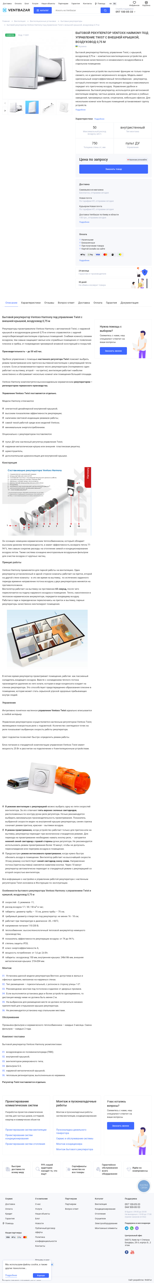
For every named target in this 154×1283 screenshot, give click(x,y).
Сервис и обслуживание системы (74, 1138)
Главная (6, 21)
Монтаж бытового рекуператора (74, 1149)
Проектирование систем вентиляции (25, 1129)
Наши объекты (48, 3)
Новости (39, 1223)
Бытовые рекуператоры (71, 21)
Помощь (100, 3)
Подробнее (84, 222)
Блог (27, 3)
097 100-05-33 (124, 11)
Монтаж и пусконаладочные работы (76, 1103)
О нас (38, 1204)
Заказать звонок (113, 351)
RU (115, 4)
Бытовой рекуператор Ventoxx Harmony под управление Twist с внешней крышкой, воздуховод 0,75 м (53, 25)
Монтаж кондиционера (69, 1144)
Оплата (18, 3)
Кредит (8, 1214)
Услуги (35, 3)
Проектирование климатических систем (21, 1103)
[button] (5, 110)
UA (110, 4)
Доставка (7, 3)
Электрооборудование (106, 1223)
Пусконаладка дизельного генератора (71, 1131)
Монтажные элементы (106, 1228)
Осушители (100, 1218)
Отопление (100, 1214)
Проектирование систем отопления (25, 1144)
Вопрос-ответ (72, 1209)
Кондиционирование (105, 1209)
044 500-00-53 (132, 1207)
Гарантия (75, 3)
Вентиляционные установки (43, 21)
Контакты (87, 3)
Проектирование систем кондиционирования (19, 1137)
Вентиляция (19, 21)
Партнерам (63, 3)
